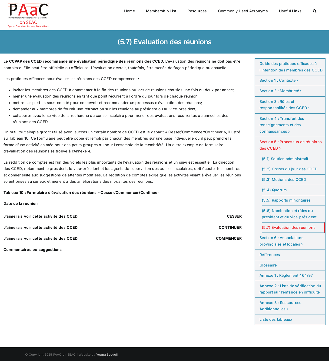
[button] (314, 11)
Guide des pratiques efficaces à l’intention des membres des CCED (291, 66)
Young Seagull (107, 354)
